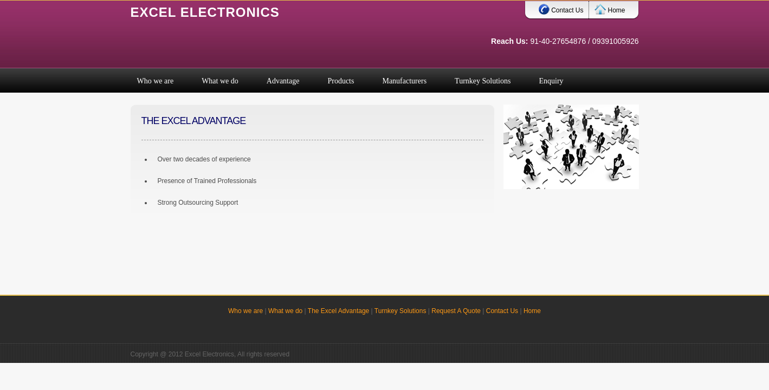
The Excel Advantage (338, 311)
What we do (285, 311)
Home (609, 8)
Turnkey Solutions (400, 311)
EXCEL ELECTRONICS (205, 12)
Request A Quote (456, 311)
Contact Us (560, 8)
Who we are (245, 311)
